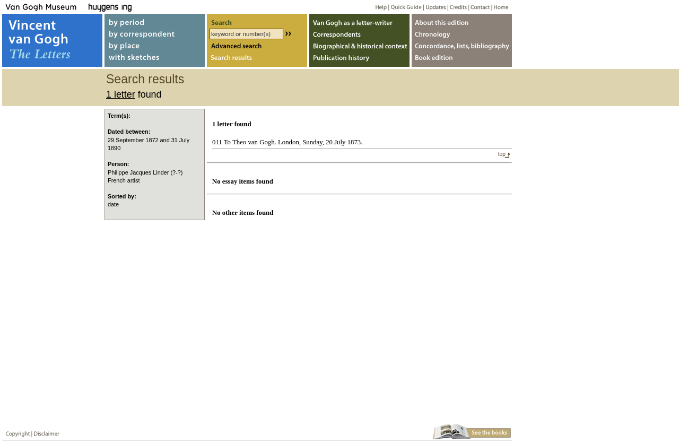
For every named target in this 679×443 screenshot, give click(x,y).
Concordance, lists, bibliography (462, 47)
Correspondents (359, 33)
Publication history (359, 60)
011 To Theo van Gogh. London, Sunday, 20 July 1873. (287, 142)
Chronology (462, 33)
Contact (478, 6)
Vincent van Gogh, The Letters (52, 40)
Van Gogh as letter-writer (359, 20)
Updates (435, 6)
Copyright (15, 431)
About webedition (462, 20)
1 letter (120, 94)
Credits (456, 6)
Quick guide (405, 6)
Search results (257, 60)
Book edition (462, 60)
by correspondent (155, 33)
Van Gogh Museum (44, 6)
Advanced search (257, 47)
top (502, 154)
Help (376, 6)
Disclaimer (44, 431)
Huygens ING (138, 6)
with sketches (155, 60)
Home (499, 6)
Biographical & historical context (359, 47)
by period (155, 20)
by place (155, 47)
